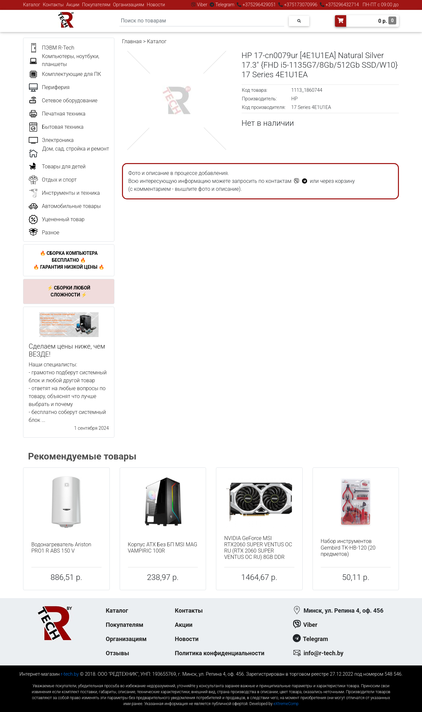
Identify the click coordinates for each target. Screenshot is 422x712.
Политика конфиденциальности (219, 653)
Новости (156, 4)
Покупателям (96, 4)
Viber (202, 4)
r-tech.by (70, 674)
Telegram (224, 4)
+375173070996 (300, 4)
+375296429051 (259, 4)
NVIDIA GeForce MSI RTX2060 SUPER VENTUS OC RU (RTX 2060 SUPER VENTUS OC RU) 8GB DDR (258, 547)
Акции (72, 4)
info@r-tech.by (324, 653)
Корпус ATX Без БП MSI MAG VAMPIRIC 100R (162, 547)
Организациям (128, 4)
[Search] (201, 21)
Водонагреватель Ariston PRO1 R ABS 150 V (61, 547)
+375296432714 (341, 4)
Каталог (31, 4)
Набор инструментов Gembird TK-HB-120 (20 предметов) (348, 547)
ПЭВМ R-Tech (58, 48)
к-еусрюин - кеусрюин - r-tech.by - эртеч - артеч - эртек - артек (211, 680)
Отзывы (117, 653)
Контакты (53, 4)
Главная (132, 41)
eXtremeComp (286, 703)
